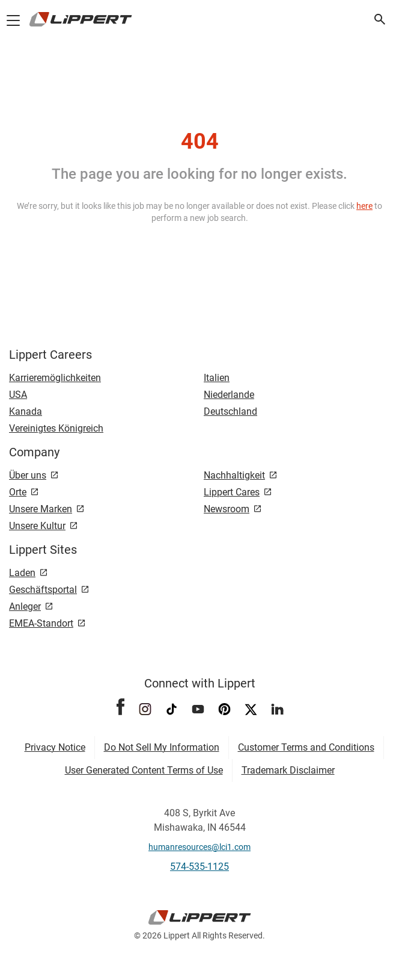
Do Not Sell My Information (161, 747)
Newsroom (226, 509)
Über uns (27, 475)
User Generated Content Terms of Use (144, 770)
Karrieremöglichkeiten (55, 377)
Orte (17, 492)
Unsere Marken (40, 509)
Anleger (25, 606)
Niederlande (229, 394)
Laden (22, 572)
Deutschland (230, 411)
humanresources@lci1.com (199, 847)
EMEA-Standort (41, 623)
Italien (217, 377)
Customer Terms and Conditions (306, 747)
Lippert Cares (232, 492)
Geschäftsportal (43, 589)
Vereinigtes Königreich (56, 428)
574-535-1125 (199, 866)
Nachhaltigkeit (234, 475)
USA (18, 394)
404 (200, 141)
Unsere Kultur (37, 526)
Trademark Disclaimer (288, 770)
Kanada (25, 411)
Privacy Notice (55, 747)
